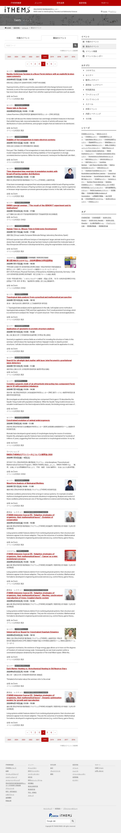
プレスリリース (55, 771)
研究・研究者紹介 (11, 791)
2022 (30, 57)
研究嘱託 (31, 783)
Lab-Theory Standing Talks (98, 165)
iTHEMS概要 (16, 3)
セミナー (87, 75)
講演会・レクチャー (92, 85)
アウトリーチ (10, 788)
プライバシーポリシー (70, 808)
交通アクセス (99, 768)
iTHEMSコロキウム (87, 134)
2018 (59, 57)
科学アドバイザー (33, 771)
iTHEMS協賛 (96, 217)
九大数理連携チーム (97, 223)
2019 (52, 57)
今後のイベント (23, 38)
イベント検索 (89, 51)
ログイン (112, 11)
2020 (45, 56)
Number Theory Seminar (95, 182)
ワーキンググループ (12, 774)
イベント (25, 28)
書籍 (51, 774)
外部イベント (89, 109)
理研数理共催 (103, 226)
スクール (87, 104)
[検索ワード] (39, 45)
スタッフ (31, 795)
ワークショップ (90, 94)
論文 (51, 768)
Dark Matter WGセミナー (93, 139)
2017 (66, 57)
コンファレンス (90, 99)
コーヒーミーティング (13, 780)
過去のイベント (63, 38)
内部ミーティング (91, 114)
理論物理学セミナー (95, 142)
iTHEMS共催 (85, 217)
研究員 (30, 777)
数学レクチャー (90, 80)
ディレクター (32, 768)
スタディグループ (11, 777)
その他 (86, 119)
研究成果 (60, 3)
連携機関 (8, 797)
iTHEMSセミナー (91, 137)
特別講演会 (88, 90)
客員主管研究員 (33, 786)
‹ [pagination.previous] (27, 64)
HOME (8, 28)
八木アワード (10, 794)
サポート (105, 3)
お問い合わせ (99, 771)
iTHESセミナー (94, 202)
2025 (9, 57)
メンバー (38, 3)
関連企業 (8, 801)
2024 (16, 57)
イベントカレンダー (92, 56)
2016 (73, 57)
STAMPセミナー (100, 179)
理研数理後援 (91, 226)
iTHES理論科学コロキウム (94, 199)
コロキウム (88, 70)
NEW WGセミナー (91, 159)
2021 (37, 57)
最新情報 (82, 3)
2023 (23, 57)
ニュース (75, 771)
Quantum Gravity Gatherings (94, 151)
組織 (7, 771)
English (104, 11)
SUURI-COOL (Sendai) (96, 220)
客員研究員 (31, 789)
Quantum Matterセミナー (93, 145)
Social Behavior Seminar (102, 176)
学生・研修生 (32, 792)
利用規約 (57, 808)
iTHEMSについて (11, 768)
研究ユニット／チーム (35, 780)
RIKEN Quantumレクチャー (99, 190)
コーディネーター (33, 774)
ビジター (75, 780)
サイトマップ (47, 808)
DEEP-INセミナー (91, 162)
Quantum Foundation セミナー (95, 170)
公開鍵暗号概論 (97, 196)
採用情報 (75, 777)
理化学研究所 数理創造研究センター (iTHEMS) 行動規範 (16, 784)
